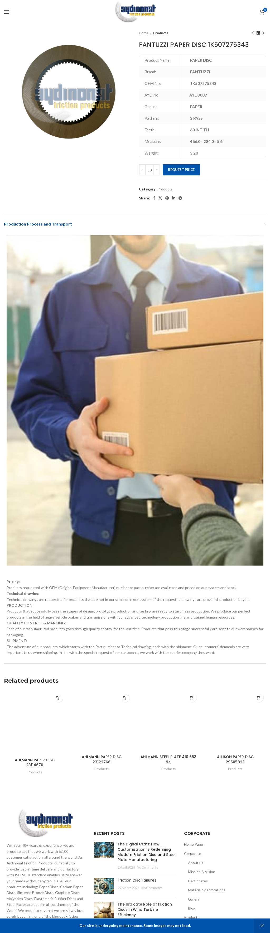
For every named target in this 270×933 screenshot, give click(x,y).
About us (195, 862)
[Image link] (45, 822)
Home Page (193, 844)
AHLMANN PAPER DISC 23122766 (102, 759)
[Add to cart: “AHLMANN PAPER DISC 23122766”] (125, 697)
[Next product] (263, 33)
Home (144, 33)
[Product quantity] (149, 169)
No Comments (147, 867)
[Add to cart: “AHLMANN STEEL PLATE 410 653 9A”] (192, 697)
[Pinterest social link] (167, 198)
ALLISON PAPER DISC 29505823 (235, 759)
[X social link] (160, 198)
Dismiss (262, 925)
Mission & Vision (201, 871)
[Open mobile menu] (6, 12)
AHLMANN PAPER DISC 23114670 (35, 762)
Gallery (194, 899)
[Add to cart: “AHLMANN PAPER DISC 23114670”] (58, 697)
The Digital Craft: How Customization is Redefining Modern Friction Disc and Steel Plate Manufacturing (147, 851)
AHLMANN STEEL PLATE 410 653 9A (168, 759)
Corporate (192, 853)
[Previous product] (252, 33)
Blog (191, 908)
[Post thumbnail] (104, 856)
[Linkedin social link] (174, 198)
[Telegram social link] (180, 198)
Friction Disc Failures (137, 880)
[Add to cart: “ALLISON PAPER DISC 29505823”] (258, 697)
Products (160, 33)
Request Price (181, 170)
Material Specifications (206, 890)
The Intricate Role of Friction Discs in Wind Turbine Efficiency (145, 909)
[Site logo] (134, 11)
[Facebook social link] (154, 198)
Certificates (198, 881)
